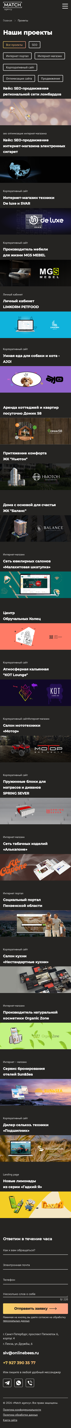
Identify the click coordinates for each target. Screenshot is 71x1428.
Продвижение (50, 78)
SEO (34, 44)
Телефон (9, 1280)
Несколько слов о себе (19, 1294)
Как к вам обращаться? (19, 1250)
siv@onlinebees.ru (21, 1353)
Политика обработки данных (20, 1414)
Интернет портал (17, 55)
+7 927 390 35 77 (19, 1363)
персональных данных (16, 1320)
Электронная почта (16, 1265)
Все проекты (14, 44)
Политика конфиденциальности (22, 1409)
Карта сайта (10, 1420)
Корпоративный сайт (20, 67)
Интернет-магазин (50, 55)
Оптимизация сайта (19, 78)
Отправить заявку (35, 1309)
